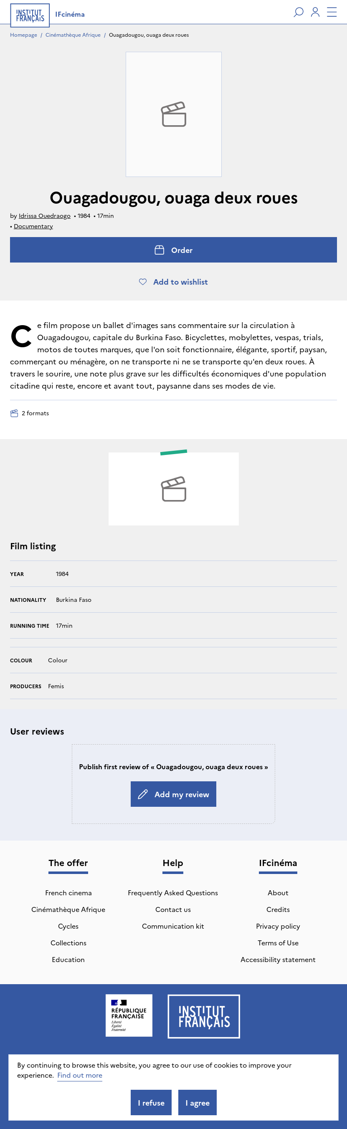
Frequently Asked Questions (173, 892)
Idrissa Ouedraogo (45, 215)
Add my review (173, 794)
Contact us (173, 909)
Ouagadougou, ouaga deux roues (149, 34)
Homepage (23, 34)
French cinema (68, 892)
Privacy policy (278, 925)
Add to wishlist (173, 281)
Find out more (79, 1074)
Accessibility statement (278, 959)
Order (173, 250)
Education (68, 959)
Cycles (68, 925)
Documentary (33, 226)
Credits (278, 909)
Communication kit (173, 925)
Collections (68, 942)
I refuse (151, 1102)
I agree (197, 1102)
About (278, 892)
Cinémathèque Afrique (73, 34)
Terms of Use (278, 942)
